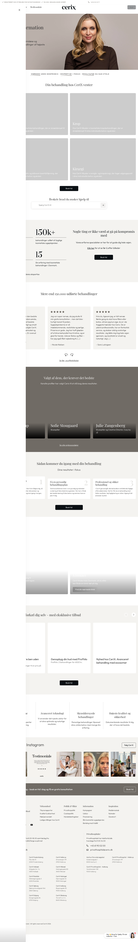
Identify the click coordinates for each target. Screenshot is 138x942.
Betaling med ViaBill (90, 831)
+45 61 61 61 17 (95, 2)
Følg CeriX (128, 752)
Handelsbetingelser (71, 824)
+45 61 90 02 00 (97, 854)
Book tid (69, 188)
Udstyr (85, 821)
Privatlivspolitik (69, 818)
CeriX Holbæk (34, 875)
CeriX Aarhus (7, 903)
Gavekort (112, 824)
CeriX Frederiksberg (37, 865)
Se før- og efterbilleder (69, 361)
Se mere (5, 274)
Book (131, 9)
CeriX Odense (7, 913)
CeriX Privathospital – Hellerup (123, 865)
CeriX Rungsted (8, 894)
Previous (66, 354)
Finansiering (87, 824)
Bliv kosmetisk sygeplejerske (93, 827)
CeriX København (9, 865)
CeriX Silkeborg (62, 903)
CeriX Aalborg (61, 894)
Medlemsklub (36, 9)
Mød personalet (46, 824)
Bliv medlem (14, 596)
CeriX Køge (6, 875)
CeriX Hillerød (61, 875)
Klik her (90, 248)
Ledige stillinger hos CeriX (50, 827)
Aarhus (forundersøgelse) (96, 865)
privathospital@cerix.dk (101, 858)
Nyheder (112, 821)
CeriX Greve (7, 884)
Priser (24, 9)
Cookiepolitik (69, 821)
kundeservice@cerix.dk (17, 858)
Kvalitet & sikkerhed (47, 821)
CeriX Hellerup (61, 865)
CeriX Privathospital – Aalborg (97, 875)
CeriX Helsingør (62, 884)
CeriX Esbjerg (34, 903)
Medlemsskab (114, 818)
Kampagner (87, 818)
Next (72, 354)
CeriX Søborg (34, 894)
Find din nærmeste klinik (87, 596)
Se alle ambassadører (69, 445)
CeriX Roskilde (34, 884)
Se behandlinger (13, 56)
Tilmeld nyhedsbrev (13, 824)
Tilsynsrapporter (46, 818)
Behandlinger (13, 9)
